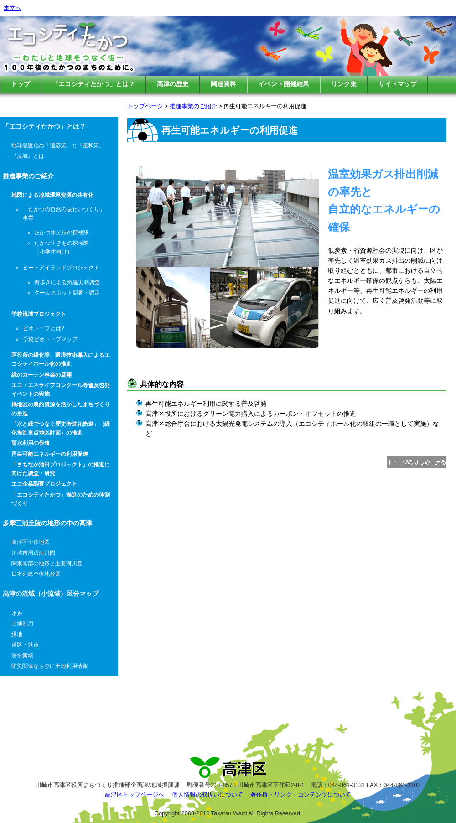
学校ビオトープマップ (50, 339)
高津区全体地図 (30, 542)
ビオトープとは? (43, 328)
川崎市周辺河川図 (33, 553)
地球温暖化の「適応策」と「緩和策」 (57, 145)
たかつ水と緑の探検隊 (61, 232)
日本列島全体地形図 (36, 574)
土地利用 (22, 624)
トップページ (145, 106)
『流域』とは (27, 156)
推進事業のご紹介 (28, 176)
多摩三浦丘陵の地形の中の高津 (47, 523)
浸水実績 (22, 655)
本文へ (12, 8)
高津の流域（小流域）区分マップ (50, 593)
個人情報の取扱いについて (207, 794)
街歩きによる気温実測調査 (67, 282)
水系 (16, 613)
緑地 (16, 634)
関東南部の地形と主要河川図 (47, 563)
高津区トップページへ (134, 794)
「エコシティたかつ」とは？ (44, 126)
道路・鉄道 (25, 645)
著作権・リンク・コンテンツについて (300, 794)
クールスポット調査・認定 (67, 293)
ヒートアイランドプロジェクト (61, 267)
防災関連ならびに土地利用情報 (49, 666)
